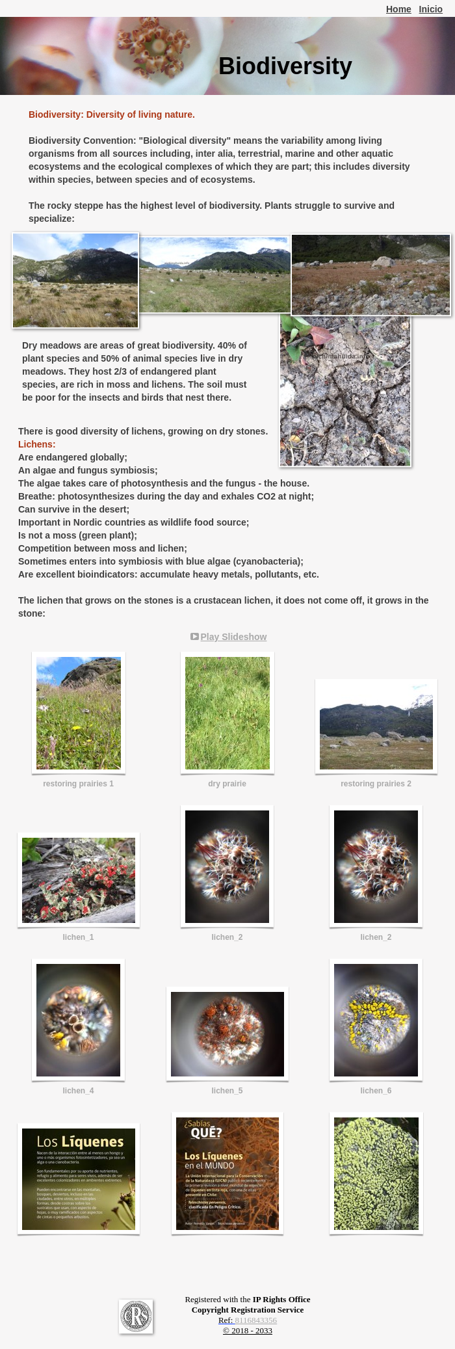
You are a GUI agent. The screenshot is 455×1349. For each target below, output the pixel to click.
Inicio (431, 9)
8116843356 (256, 1320)
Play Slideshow (234, 637)
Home (398, 9)
